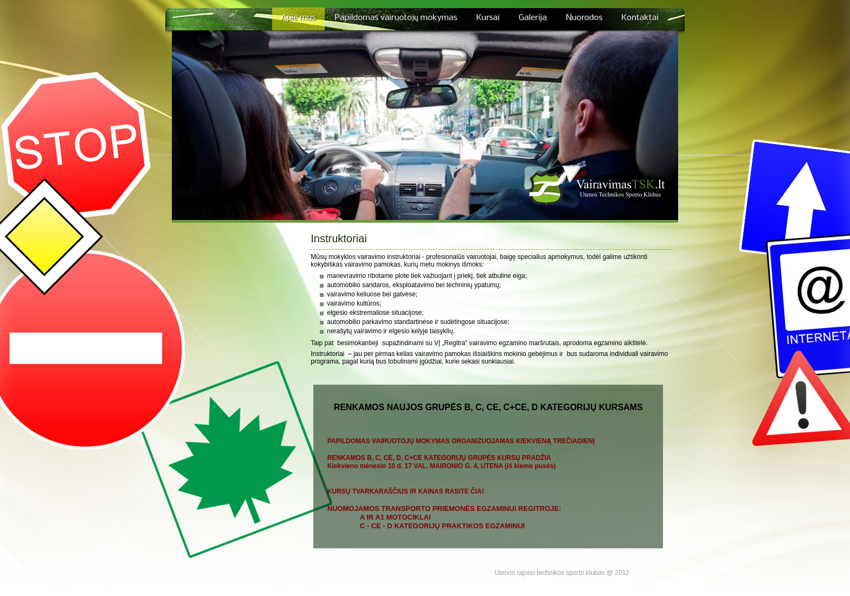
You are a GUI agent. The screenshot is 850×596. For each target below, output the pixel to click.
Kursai (487, 18)
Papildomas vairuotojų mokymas (395, 18)
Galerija (533, 18)
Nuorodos (584, 18)
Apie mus (298, 18)
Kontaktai (640, 18)
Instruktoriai (338, 238)
